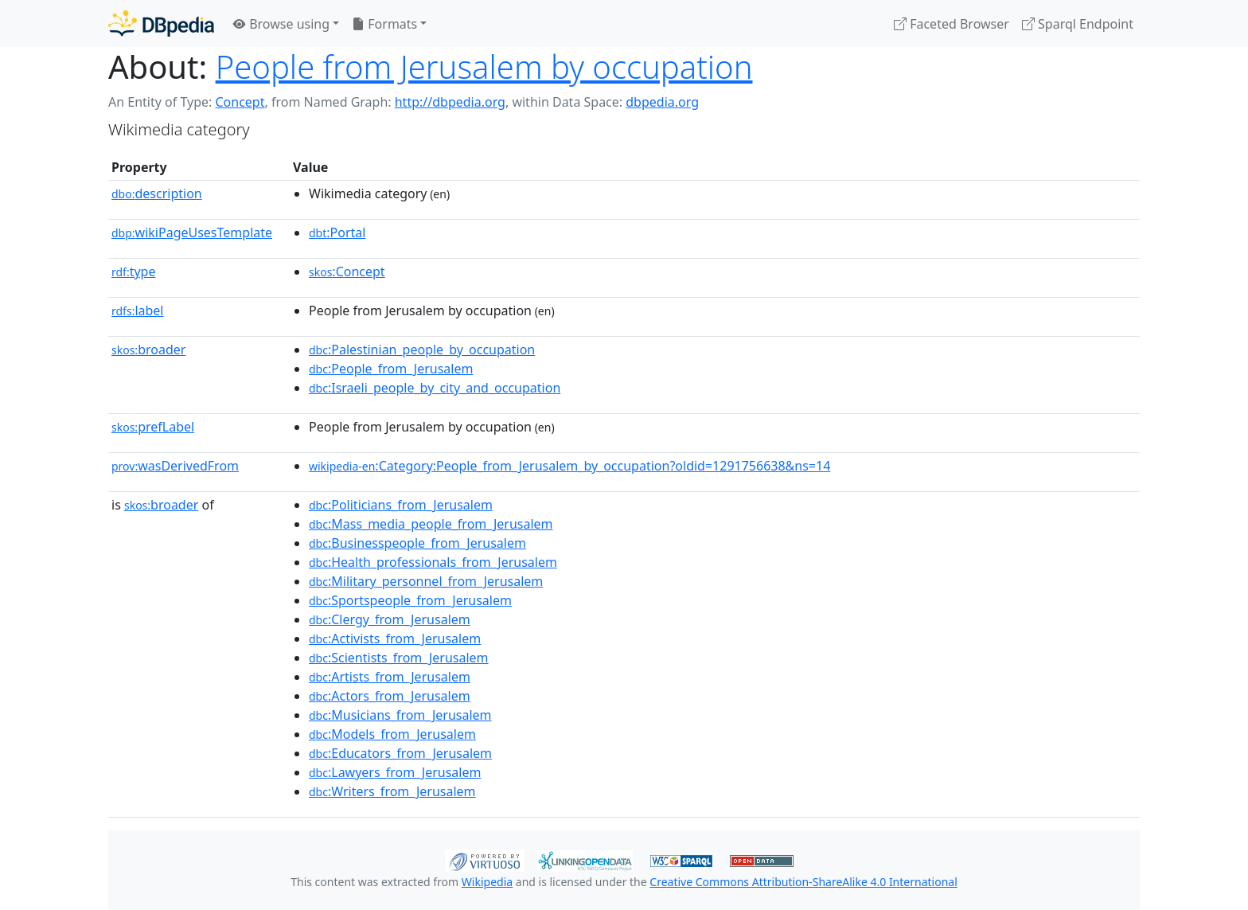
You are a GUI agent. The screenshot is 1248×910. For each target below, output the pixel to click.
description (156, 193)
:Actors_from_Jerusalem (389, 696)
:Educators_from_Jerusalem (400, 753)
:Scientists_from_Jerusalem (399, 657)
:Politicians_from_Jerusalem (401, 505)
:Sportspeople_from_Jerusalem (410, 600)
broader (148, 349)
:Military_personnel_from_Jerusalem (426, 581)
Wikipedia (487, 881)
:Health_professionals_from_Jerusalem (433, 562)
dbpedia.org (662, 102)
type (133, 271)
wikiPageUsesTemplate (191, 232)
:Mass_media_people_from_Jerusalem (431, 524)
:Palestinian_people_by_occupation (422, 349)
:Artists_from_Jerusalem (389, 676)
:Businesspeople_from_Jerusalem (417, 543)
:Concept (347, 271)
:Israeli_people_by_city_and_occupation (434, 387)
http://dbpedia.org (450, 102)
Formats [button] (384, 24)
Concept (239, 102)
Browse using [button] (281, 24)
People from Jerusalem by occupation (484, 66)
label (137, 310)
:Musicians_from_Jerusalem (400, 715)
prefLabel (152, 426)
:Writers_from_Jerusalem (392, 791)
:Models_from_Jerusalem (392, 734)
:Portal (337, 232)
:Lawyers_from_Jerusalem (395, 772)
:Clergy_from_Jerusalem (389, 619)
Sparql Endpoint (1077, 24)
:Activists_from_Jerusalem (395, 638)
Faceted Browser (951, 24)
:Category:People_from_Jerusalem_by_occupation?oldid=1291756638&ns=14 (569, 466)
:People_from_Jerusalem (391, 368)
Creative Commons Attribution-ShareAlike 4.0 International (803, 881)
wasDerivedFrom (175, 466)
